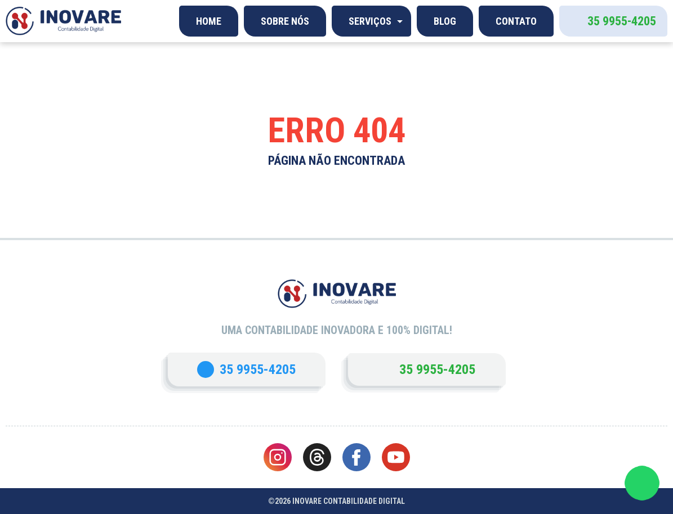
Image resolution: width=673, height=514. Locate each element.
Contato (516, 21)
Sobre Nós (285, 21)
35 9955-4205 (621, 21)
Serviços (370, 21)
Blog (445, 21)
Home (208, 21)
